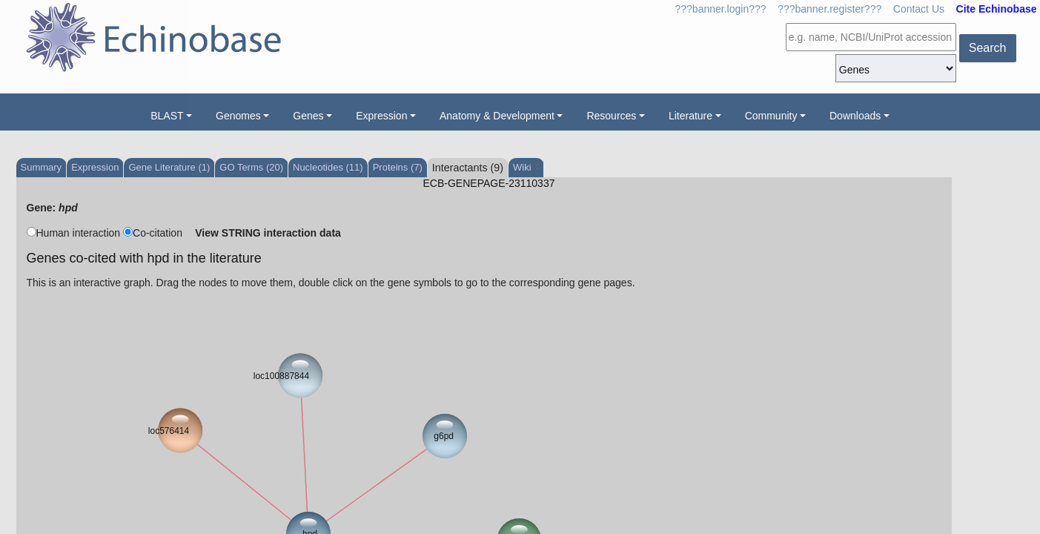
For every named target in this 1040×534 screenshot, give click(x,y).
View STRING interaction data (268, 233)
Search (988, 48)
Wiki (526, 167)
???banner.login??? (720, 9)
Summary (41, 167)
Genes (308, 116)
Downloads (855, 116)
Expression (381, 116)
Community (771, 116)
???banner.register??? (829, 9)
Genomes (238, 116)
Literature (690, 116)
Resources (611, 116)
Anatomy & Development (497, 116)
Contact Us (918, 9)
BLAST (166, 116)
